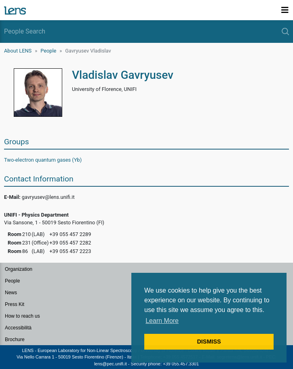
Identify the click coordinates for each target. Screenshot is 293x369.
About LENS (18, 51)
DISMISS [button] (209, 341)
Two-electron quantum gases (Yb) (43, 160)
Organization (18, 269)
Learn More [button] (162, 320)
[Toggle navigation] (285, 10)
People (48, 51)
